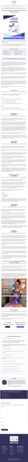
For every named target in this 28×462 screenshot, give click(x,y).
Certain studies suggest (5, 340)
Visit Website (14, 38)
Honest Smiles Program (21, 447)
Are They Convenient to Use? (19, 50)
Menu (14, 4)
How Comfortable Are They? (19, 51)
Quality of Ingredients (7, 54)
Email (2, 421)
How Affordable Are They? (7, 53)
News (18, 458)
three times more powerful (5, 186)
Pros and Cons (5, 51)
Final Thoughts (17, 53)
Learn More (21, 8)
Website (2, 425)
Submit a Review (20, 449)
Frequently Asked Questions (19, 54)
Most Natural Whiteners (6, 397)
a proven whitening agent (19, 183)
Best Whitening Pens (6, 394)
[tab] (14, 338)
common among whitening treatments (6, 251)
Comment (2, 406)
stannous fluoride (20, 63)
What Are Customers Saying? (19, 52)
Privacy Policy (14, 458)
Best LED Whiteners (5, 395)
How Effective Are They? (7, 52)
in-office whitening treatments (5, 160)
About (10, 458)
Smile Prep (14, 2)
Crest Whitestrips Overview (7, 50)
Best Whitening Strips (6, 393)
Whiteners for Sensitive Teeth (7, 396)
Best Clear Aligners (5, 447)
